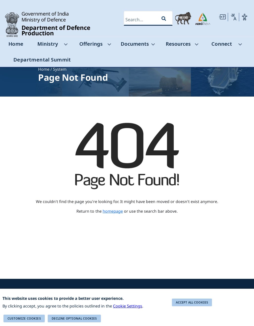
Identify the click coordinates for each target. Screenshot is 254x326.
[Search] (143, 19)
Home (43, 69)
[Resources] (196, 45)
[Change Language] (233, 17)
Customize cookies (24, 318)
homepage (113, 211)
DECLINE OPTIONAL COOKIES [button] (74, 318)
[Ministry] (65, 45)
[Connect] (240, 45)
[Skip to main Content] (222, 17)
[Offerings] (109, 45)
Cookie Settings (127, 306)
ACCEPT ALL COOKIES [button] (192, 302)
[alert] (127, 307)
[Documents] (153, 45)
